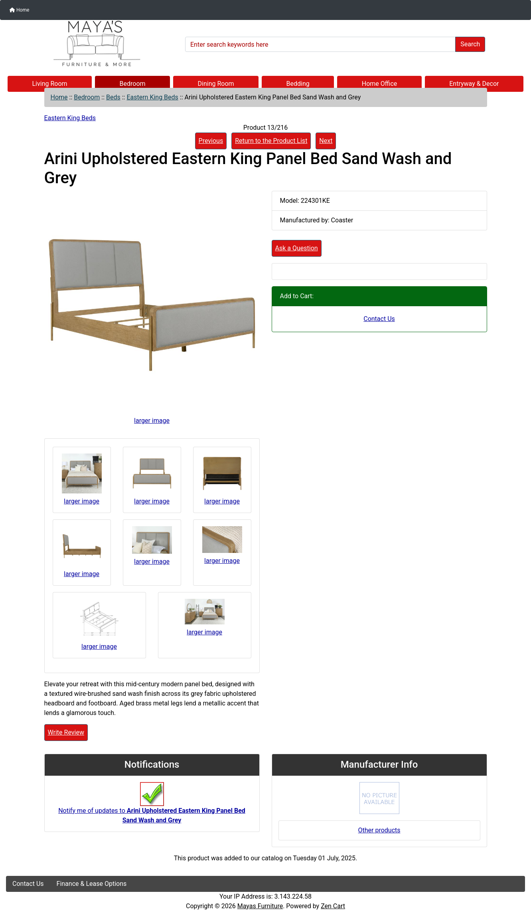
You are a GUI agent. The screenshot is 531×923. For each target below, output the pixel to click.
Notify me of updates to (151, 807)
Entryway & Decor (474, 83)
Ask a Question (296, 248)
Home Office (379, 83)
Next (325, 141)
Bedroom (133, 83)
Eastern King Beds (152, 97)
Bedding (298, 83)
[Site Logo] (92, 43)
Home (19, 10)
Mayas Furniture (260, 906)
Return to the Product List (271, 141)
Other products (379, 830)
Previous (211, 141)
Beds (113, 97)
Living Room (49, 83)
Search (470, 44)
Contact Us (379, 319)
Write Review (66, 732)
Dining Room (216, 83)
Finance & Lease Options (92, 883)
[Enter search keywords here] (320, 44)
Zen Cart (333, 906)
